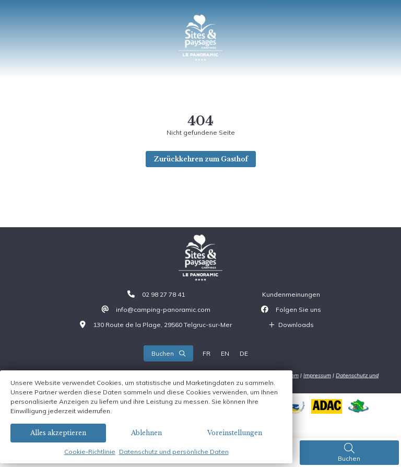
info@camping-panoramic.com (163, 309)
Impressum (317, 375)
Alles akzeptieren (58, 433)
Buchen (349, 452)
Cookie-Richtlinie (89, 452)
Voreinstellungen (234, 433)
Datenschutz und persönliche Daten (174, 452)
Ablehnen (146, 433)
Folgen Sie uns (298, 309)
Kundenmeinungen (291, 294)
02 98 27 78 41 (163, 294)
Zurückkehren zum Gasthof (201, 159)
